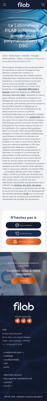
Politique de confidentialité (18, 379)
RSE (6, 363)
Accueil (5, 56)
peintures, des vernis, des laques (27, 185)
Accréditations (11, 360)
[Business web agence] (34, 397)
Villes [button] (7, 386)
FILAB (25, 194)
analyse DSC (35, 117)
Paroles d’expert (15, 56)
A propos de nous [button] (12, 352)
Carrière (8, 356)
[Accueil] (23, 4)
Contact (8, 382)
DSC (23, 95)
